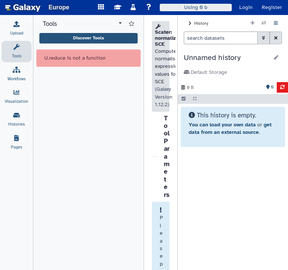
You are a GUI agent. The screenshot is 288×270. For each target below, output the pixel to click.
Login (246, 7)
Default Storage (205, 72)
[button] (226, 57)
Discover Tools (88, 37)
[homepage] (23, 7)
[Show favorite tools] (131, 24)
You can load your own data (222, 125)
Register (272, 7)
